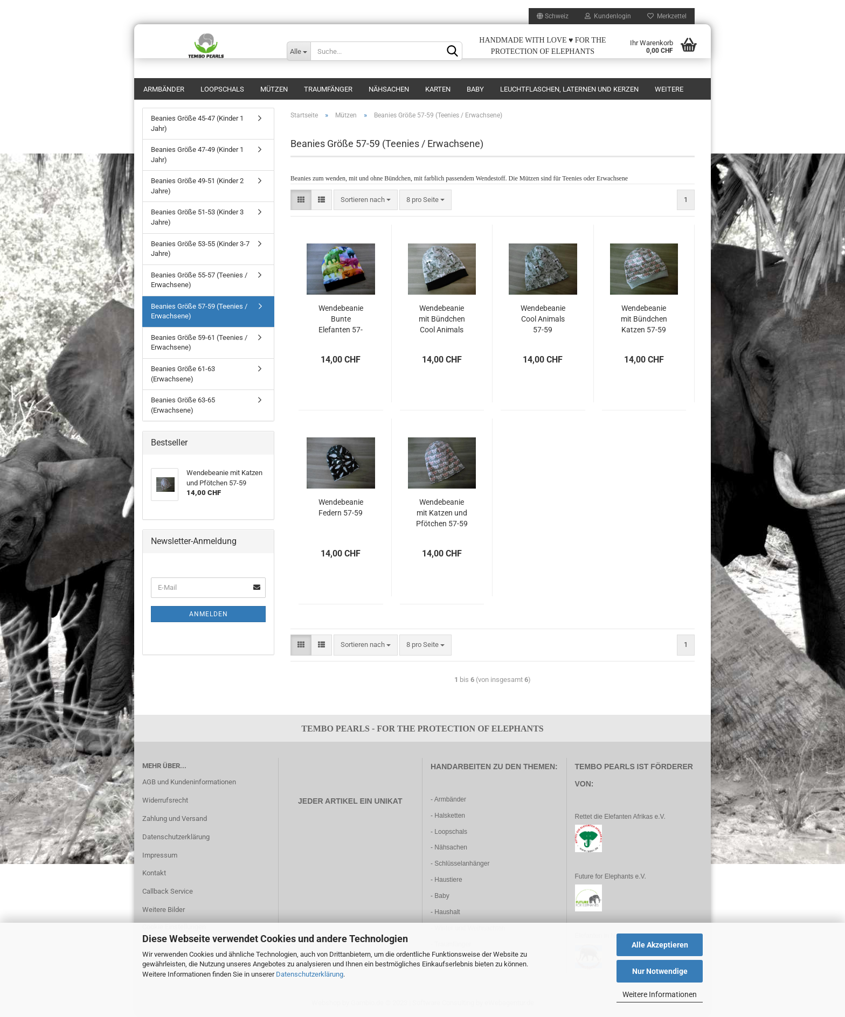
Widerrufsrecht (165, 800)
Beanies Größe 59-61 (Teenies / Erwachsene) (199, 342)
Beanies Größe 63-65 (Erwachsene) (183, 405)
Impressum (159, 855)
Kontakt (154, 873)
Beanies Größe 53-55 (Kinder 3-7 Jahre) (200, 249)
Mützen (274, 89)
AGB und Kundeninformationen (189, 782)
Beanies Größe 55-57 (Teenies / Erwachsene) (199, 280)
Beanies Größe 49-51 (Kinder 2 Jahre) (197, 186)
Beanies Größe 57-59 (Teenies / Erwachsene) (199, 311)
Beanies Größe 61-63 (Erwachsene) (183, 374)
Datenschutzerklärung (309, 974)
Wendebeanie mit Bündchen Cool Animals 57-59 (442, 319)
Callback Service (167, 891)
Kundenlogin (608, 16)
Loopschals (222, 89)
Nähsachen (389, 89)
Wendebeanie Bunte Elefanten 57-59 (340, 319)
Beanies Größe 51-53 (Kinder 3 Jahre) (197, 217)
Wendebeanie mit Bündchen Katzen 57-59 (644, 319)
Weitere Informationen (659, 994)
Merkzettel (667, 16)
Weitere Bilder (163, 909)
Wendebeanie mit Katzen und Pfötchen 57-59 (442, 513)
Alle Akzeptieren (660, 945)
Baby (475, 89)
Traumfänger (328, 89)
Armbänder (163, 89)
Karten (438, 89)
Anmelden (208, 614)
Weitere (669, 89)
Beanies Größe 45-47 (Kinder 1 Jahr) (197, 123)
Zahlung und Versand (174, 818)
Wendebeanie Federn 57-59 (340, 507)
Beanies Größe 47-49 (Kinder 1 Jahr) (197, 154)
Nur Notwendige (660, 971)
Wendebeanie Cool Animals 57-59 (543, 319)
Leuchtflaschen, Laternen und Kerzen (569, 89)
